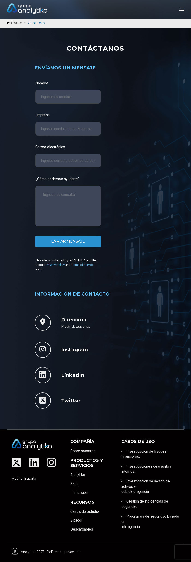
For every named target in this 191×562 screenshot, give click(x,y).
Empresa (42, 115)
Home (14, 23)
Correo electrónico (50, 147)
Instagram (74, 349)
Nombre (41, 83)
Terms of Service (82, 264)
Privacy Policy (55, 264)
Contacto (36, 23)
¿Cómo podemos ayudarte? (57, 179)
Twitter (71, 400)
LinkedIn (72, 375)
